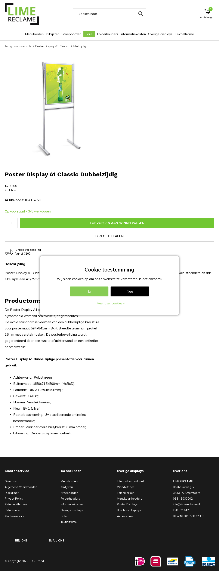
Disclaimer (12, 492)
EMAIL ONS (57, 540)
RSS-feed (37, 561)
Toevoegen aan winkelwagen (117, 223)
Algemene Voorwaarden (21, 487)
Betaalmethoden (16, 504)
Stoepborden (71, 34)
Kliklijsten (52, 34)
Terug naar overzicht (18, 46)
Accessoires (125, 516)
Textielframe (184, 34)
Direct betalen (109, 236)
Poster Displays (127, 504)
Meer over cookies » (110, 303)
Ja (89, 291)
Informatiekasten (133, 34)
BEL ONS (21, 540)
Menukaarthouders (129, 498)
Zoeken (140, 13)
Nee (130, 291)
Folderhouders (107, 34)
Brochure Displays (129, 510)
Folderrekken (126, 492)
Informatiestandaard (130, 481)
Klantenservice (14, 516)
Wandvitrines (126, 487)
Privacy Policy (14, 498)
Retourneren (13, 510)
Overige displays (160, 34)
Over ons (11, 481)
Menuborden (34, 34)
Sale (89, 34)
